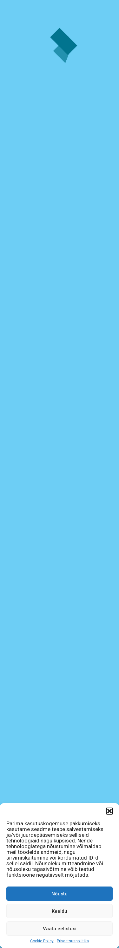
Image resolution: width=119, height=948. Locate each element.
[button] (109, 811)
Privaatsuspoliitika (73, 941)
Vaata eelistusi (59, 929)
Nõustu (59, 894)
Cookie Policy (42, 941)
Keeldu (59, 911)
